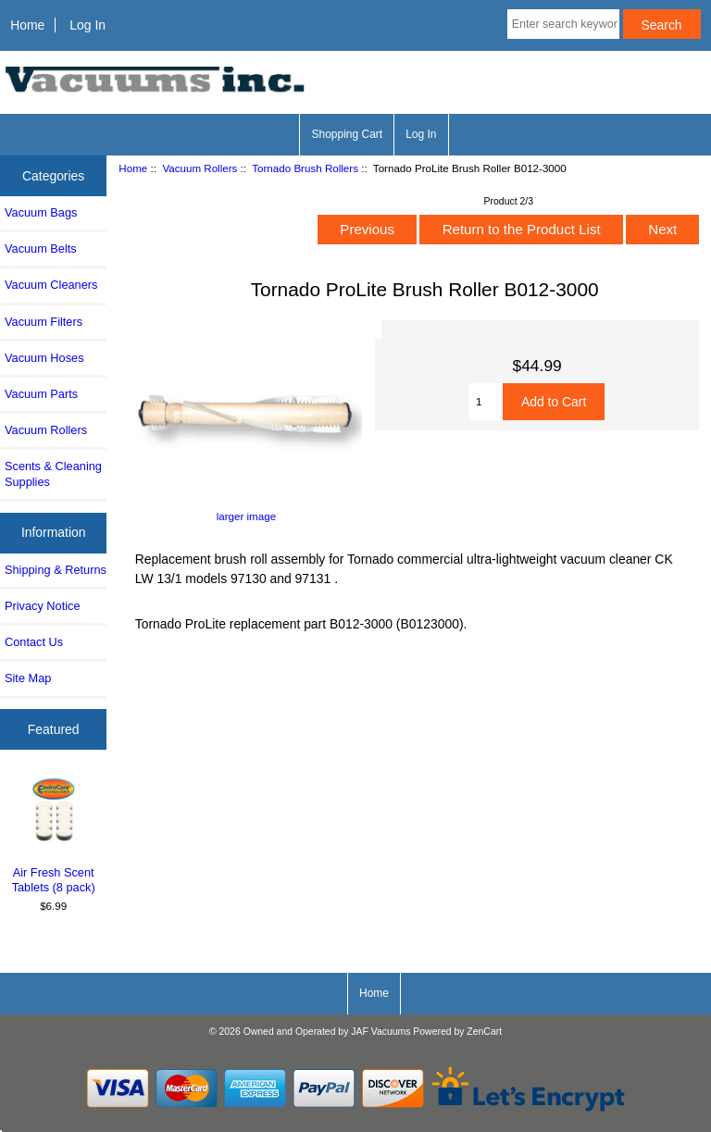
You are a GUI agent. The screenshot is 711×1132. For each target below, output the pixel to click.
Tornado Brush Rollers (305, 168)
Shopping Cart (346, 134)
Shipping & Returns (55, 570)
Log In (87, 25)
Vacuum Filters (43, 322)
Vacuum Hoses (44, 358)
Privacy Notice (42, 606)
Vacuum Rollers (199, 168)
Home (27, 25)
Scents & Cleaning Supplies (53, 473)
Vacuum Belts (41, 248)
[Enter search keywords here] (563, 24)
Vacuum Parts (41, 394)
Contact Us (34, 642)
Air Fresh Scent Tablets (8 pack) (53, 834)
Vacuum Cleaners (51, 285)
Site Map (28, 678)
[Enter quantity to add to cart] (486, 401)
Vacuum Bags (41, 212)
